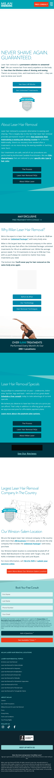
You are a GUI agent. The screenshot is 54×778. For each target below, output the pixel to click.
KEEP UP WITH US (27, 747)
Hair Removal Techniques (27, 309)
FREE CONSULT (41, 4)
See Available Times (27, 640)
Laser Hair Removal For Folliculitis (10, 678)
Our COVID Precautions (7, 704)
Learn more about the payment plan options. (20, 413)
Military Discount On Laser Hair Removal (12, 707)
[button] (51, 4)
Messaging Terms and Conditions (11, 620)
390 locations (20, 541)
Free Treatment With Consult (27, 219)
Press (2, 710)
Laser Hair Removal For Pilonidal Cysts (12, 688)
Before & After (27, 297)
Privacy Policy (41, 619)
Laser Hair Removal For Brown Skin (11, 675)
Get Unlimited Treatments (27, 90)
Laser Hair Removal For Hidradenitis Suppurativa (14, 681)
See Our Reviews (27, 453)
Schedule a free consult (11, 396)
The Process (27, 169)
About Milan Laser (27, 181)
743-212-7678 (29, 561)
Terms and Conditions (7, 716)
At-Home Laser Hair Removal (9, 662)
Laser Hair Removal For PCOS (9, 684)
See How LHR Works (27, 84)
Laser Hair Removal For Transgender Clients (13, 691)
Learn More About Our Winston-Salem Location (27, 571)
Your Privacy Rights (6, 720)
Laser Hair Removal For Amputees (10, 668)
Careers (3, 700)
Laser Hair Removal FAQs (27, 175)
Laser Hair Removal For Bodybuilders (11, 671)
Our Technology (27, 303)
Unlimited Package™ (20, 239)
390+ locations (26, 348)
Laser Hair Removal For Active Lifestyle (12, 665)
